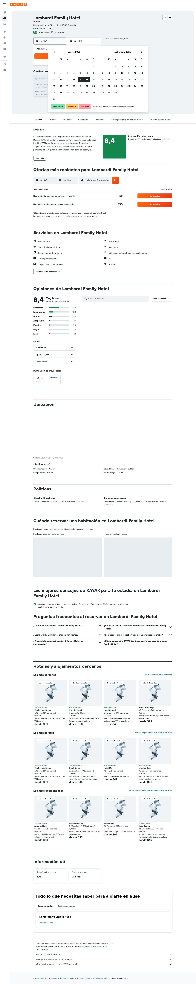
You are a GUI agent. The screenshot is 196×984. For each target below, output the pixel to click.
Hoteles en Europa (67, 978)
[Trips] (4, 56)
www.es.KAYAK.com (40, 978)
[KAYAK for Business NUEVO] (4, 49)
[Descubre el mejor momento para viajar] (4, 43)
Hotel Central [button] (110, 710)
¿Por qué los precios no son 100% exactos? (104, 964)
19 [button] (67, 86)
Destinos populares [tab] (66, 906)
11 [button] (61, 79)
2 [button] (93, 66)
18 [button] (61, 86)
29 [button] (87, 92)
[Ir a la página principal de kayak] (18, 4)
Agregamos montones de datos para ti (104, 959)
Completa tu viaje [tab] (45, 906)
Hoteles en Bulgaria (84, 978)
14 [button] (80, 79)
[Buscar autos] (4, 24)
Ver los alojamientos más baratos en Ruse (153, 732)
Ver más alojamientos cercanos (158, 674)
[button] (5, 4)
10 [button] (54, 79)
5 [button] (67, 73)
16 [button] (94, 79)
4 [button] (61, 73)
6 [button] (74, 73)
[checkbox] (47, 379)
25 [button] (61, 92)
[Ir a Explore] (4, 31)
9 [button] (93, 73)
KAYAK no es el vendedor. (104, 954)
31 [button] (54, 99)
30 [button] (93, 92)
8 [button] (87, 73)
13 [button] (74, 79)
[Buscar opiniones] (118, 298)
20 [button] (74, 86)
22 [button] (87, 86)
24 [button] (54, 92)
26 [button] (67, 92)
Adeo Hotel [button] (109, 823)
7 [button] (80, 73)
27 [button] (74, 92)
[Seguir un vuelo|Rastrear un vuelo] (4, 37)
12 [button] (67, 79)
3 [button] (54, 73)
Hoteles (54, 978)
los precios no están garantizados (94, 946)
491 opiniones (57, 32)
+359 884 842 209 (42, 28)
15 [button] (87, 79)
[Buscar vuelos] (4, 12)
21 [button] (80, 86)
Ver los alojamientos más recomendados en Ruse (150, 790)
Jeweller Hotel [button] (75, 710)
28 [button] (80, 92)
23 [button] (93, 86)
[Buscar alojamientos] (4, 18)
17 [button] (54, 86)
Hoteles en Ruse (46, 922)
